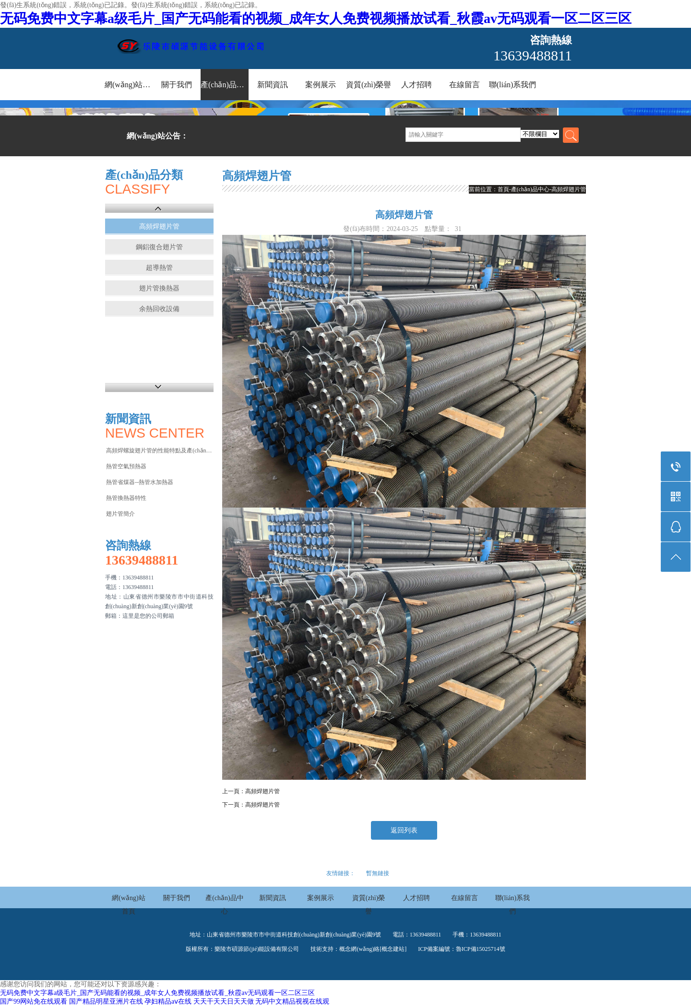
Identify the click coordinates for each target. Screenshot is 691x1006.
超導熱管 (159, 267)
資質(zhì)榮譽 (368, 85)
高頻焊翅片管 (159, 226)
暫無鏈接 (377, 873)
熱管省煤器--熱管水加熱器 (139, 482)
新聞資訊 (272, 85)
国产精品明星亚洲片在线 (106, 1001)
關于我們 (176, 85)
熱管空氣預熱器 (126, 466)
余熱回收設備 (159, 308)
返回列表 (404, 830)
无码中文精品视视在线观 (292, 1001)
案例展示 (320, 85)
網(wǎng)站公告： (157, 136)
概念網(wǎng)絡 (359, 949)
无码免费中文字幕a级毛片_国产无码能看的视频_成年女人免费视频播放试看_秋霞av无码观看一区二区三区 (315, 18)
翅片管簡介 (120, 513)
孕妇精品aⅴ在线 (167, 1001)
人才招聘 (416, 85)
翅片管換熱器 (159, 288)
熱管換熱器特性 (126, 498)
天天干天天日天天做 (223, 1001)
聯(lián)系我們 (512, 85)
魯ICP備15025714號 (480, 949)
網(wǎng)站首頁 (129, 85)
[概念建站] (393, 949)
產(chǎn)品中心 (225, 85)
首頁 (503, 189)
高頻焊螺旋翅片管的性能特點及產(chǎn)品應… (159, 450)
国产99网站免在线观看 (33, 1001)
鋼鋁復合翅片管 (159, 247)
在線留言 (464, 85)
